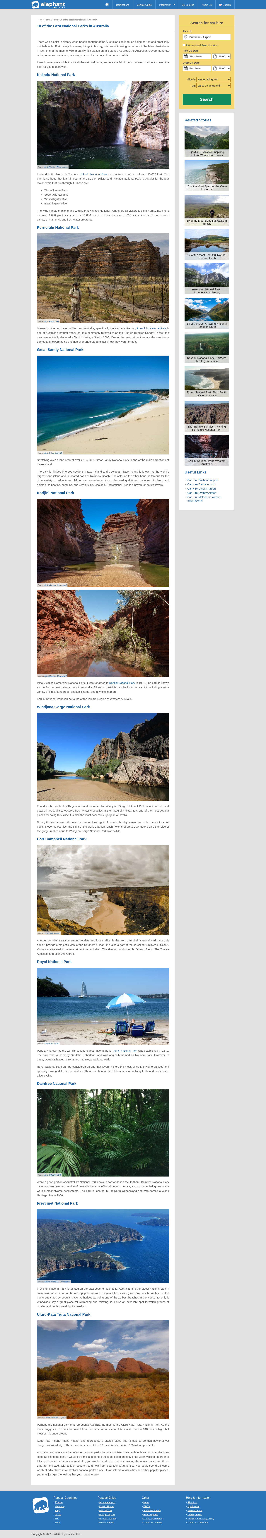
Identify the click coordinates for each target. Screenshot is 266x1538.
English (225, 5)
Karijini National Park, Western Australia (207, 462)
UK (57, 1518)
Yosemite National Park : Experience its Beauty (207, 291)
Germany (60, 1506)
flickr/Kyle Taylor (51, 1044)
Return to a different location (202, 45)
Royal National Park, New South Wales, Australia (206, 394)
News (146, 1502)
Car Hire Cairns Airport (201, 484)
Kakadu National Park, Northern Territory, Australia (206, 359)
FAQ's (146, 1506)
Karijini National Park (122, 682)
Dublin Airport (106, 1506)
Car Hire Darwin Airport (201, 488)
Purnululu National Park (151, 328)
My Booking (188, 5)
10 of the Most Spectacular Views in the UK (206, 188)
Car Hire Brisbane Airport (202, 480)
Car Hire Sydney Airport (201, 492)
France (59, 1502)
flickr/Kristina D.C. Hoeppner (57, 1282)
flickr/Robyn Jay (51, 321)
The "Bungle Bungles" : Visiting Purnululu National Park (207, 428)
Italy (57, 1510)
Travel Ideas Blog (152, 1522)
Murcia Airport (106, 1522)
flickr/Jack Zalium (52, 933)
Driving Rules (194, 1514)
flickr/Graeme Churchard (55, 585)
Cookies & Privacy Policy (200, 1518)
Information (165, 5)
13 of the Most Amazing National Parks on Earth (207, 325)
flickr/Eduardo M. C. (53, 453)
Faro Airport (105, 1510)
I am (193, 85)
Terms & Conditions (197, 1522)
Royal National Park (124, 1050)
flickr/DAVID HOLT (52, 1175)
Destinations (122, 5)
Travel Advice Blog (153, 1518)
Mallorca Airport (107, 1518)
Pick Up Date (191, 50)
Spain (58, 1514)
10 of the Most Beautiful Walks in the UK (207, 222)
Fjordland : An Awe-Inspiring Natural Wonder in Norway (207, 153)
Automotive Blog (152, 1510)
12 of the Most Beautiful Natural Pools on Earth (206, 256)
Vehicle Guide (144, 5)
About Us (207, 5)
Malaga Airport (107, 1514)
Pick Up (187, 31)
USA (57, 1522)
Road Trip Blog (151, 1514)
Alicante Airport (107, 1502)
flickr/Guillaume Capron (54, 1418)
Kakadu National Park (93, 174)
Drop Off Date (191, 62)
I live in (191, 79)
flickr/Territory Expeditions (56, 167)
